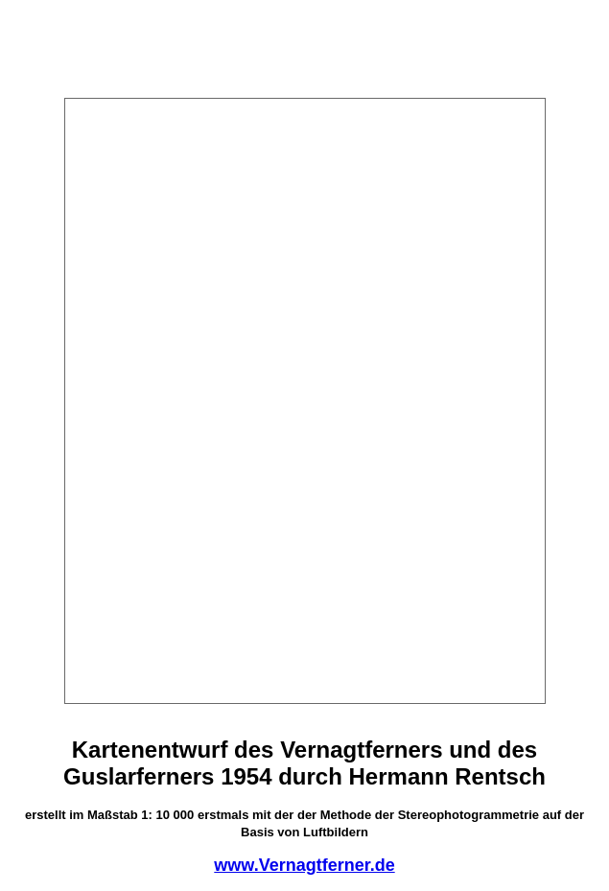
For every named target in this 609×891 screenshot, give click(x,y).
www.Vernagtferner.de (304, 865)
